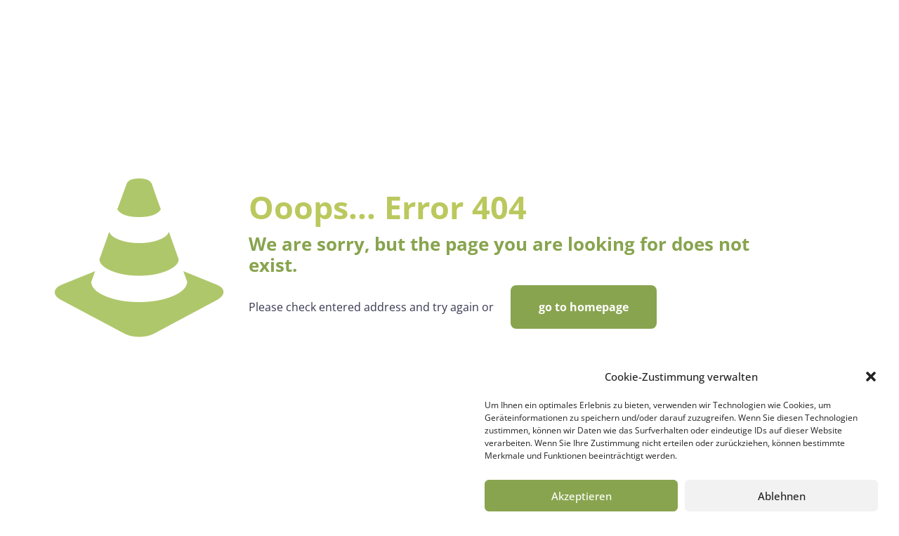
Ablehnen (782, 496)
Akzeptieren (581, 496)
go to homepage (584, 307)
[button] (871, 377)
